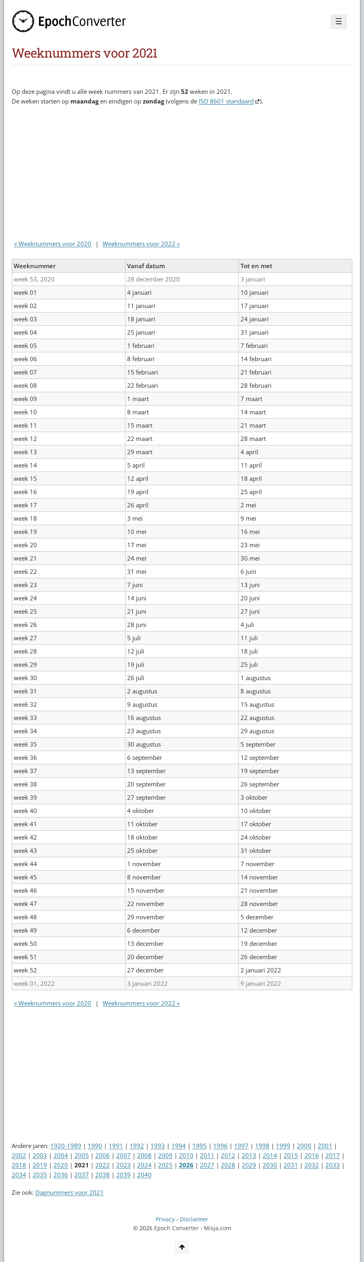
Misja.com (217, 1228)
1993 (157, 1146)
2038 (102, 1175)
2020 (60, 1165)
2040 (144, 1175)
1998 (262, 1146)
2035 (40, 1175)
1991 (116, 1146)
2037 (81, 1175)
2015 (291, 1155)
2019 (40, 1165)
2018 (19, 1165)
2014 (270, 1155)
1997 (241, 1146)
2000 (304, 1146)
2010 (186, 1155)
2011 (207, 1155)
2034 (19, 1175)
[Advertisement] (158, 174)
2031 (291, 1165)
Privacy (165, 1219)
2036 (60, 1175)
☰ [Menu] (338, 21)
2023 (123, 1165)
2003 (40, 1155)
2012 (228, 1155)
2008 (144, 1155)
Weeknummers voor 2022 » (141, 244)
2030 (270, 1165)
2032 (311, 1165)
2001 (325, 1146)
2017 (332, 1155)
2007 (123, 1155)
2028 (228, 1165)
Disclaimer (194, 1219)
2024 (144, 1165)
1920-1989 (65, 1146)
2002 (19, 1155)
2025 (165, 1165)
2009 (165, 1155)
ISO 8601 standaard (226, 101)
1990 (95, 1146)
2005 (81, 1155)
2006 (102, 1155)
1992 (137, 1146)
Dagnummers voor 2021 (69, 1192)
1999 (283, 1146)
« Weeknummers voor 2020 (52, 244)
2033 (332, 1165)
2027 (207, 1165)
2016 (311, 1155)
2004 (60, 1155)
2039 (123, 1175)
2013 (249, 1155)
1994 (178, 1146)
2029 (249, 1165)
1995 (199, 1146)
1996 (220, 1146)
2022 (102, 1165)
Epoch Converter (176, 1228)
